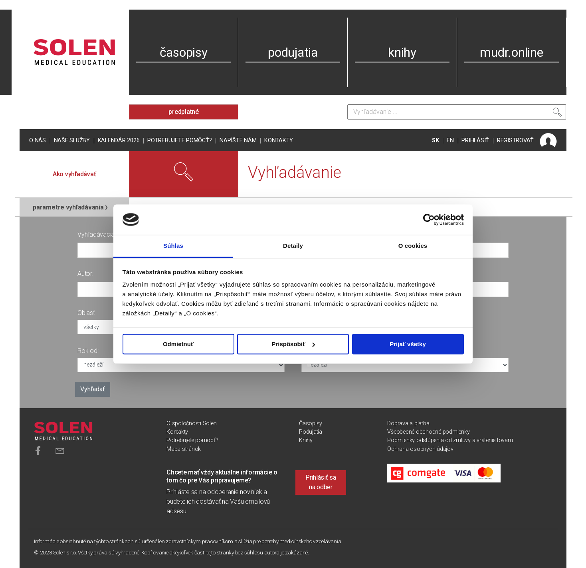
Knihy (306, 440)
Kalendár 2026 (119, 140)
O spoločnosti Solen (191, 423)
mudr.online (511, 52)
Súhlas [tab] (173, 246)
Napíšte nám (238, 140)
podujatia (293, 52)
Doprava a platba (408, 423)
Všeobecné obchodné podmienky (428, 431)
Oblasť (86, 313)
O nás (37, 140)
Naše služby (72, 140)
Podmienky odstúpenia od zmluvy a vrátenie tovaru (450, 440)
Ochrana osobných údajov (420, 449)
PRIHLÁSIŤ (475, 140)
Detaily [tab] (293, 246)
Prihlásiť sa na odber (320, 482)
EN (450, 140)
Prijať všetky (408, 344)
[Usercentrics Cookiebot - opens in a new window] (429, 219)
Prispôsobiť (293, 344)
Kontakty (278, 140)
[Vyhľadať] (557, 114)
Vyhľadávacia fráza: (104, 234)
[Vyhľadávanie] (456, 112)
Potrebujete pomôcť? (179, 140)
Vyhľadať (92, 389)
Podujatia (310, 431)
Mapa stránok (183, 449)
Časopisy (310, 423)
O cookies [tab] (413, 246)
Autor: (85, 273)
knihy (402, 52)
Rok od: (87, 351)
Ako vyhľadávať (74, 174)
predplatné (183, 112)
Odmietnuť (178, 344)
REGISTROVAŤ (515, 140)
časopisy (184, 52)
